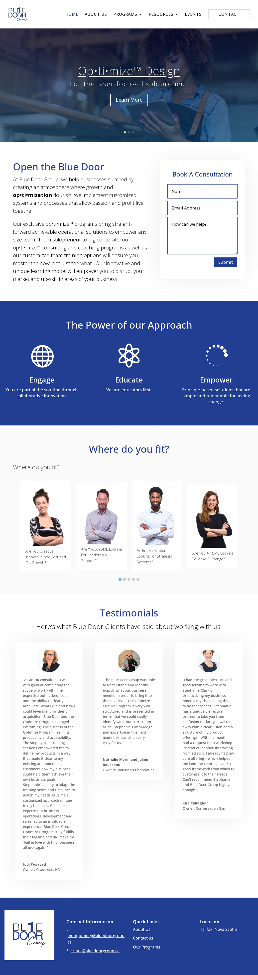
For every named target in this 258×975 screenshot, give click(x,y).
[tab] (120, 578)
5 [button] (137, 579)
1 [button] (120, 579)
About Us (96, 14)
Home (71, 14)
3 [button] (129, 579)
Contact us (143, 938)
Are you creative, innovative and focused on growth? (45, 557)
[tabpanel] (45, 526)
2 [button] (124, 579)
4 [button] (133, 579)
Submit (225, 262)
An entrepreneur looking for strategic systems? (154, 556)
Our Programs (146, 947)
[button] (17, 526)
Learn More (129, 99)
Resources (161, 14)
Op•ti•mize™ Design (129, 70)
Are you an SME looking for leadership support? (101, 555)
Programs (125, 14)
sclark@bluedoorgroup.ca (95, 951)
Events (193, 14)
